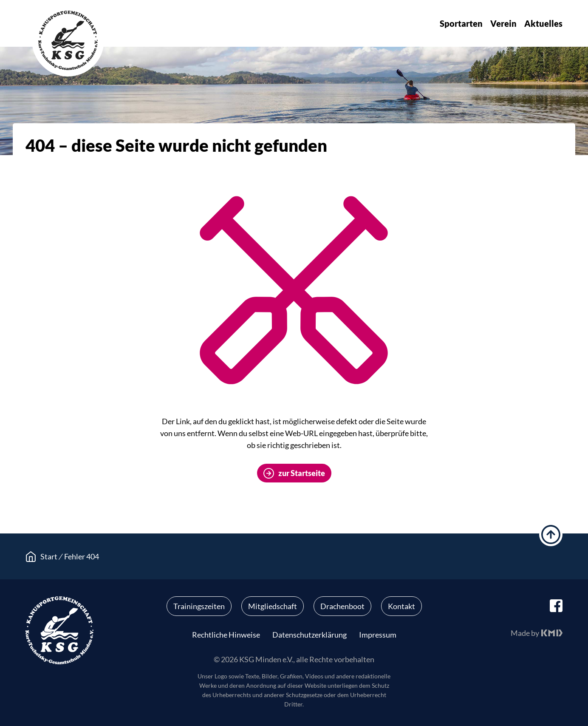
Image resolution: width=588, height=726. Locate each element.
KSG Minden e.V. (68, 40)
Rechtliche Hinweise (226, 634)
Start (48, 556)
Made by (525, 633)
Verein (503, 23)
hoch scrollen (551, 534)
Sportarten (461, 23)
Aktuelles (543, 23)
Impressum (377, 634)
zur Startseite (301, 473)
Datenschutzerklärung (309, 634)
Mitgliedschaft (272, 606)
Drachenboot (342, 606)
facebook (556, 605)
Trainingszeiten (199, 606)
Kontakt (401, 606)
